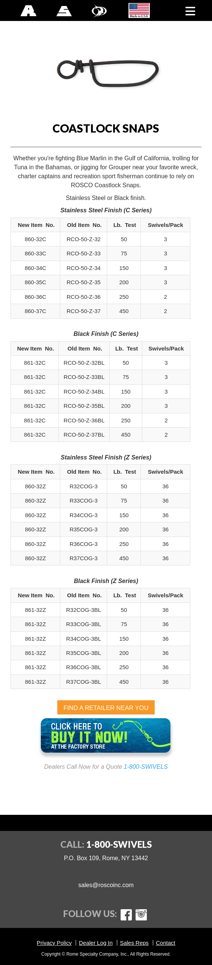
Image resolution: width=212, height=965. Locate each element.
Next (196, 68)
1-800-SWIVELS (146, 767)
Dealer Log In (96, 943)
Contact (165, 943)
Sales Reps (134, 943)
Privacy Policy (54, 943)
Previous (16, 68)
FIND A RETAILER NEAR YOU (106, 707)
